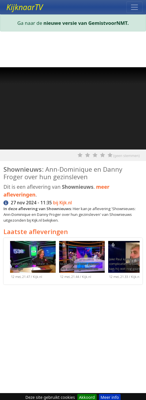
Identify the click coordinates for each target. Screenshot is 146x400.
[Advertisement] (73, 50)
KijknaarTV (24, 7)
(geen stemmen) (126, 155)
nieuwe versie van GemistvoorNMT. (86, 23)
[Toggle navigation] (134, 7)
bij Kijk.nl (62, 203)
